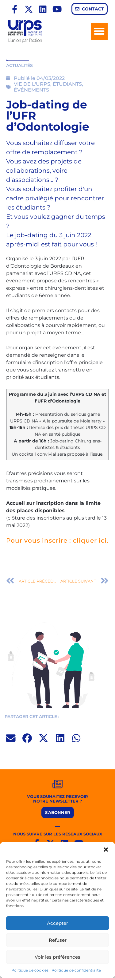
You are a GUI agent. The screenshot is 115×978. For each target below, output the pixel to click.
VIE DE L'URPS (32, 84)
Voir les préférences (57, 957)
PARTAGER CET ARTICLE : (32, 716)
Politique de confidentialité (76, 970)
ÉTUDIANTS (67, 84)
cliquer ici (90, 540)
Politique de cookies (29, 970)
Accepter (57, 923)
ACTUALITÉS (19, 65)
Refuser (58, 940)
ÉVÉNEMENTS (31, 90)
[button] (106, 849)
